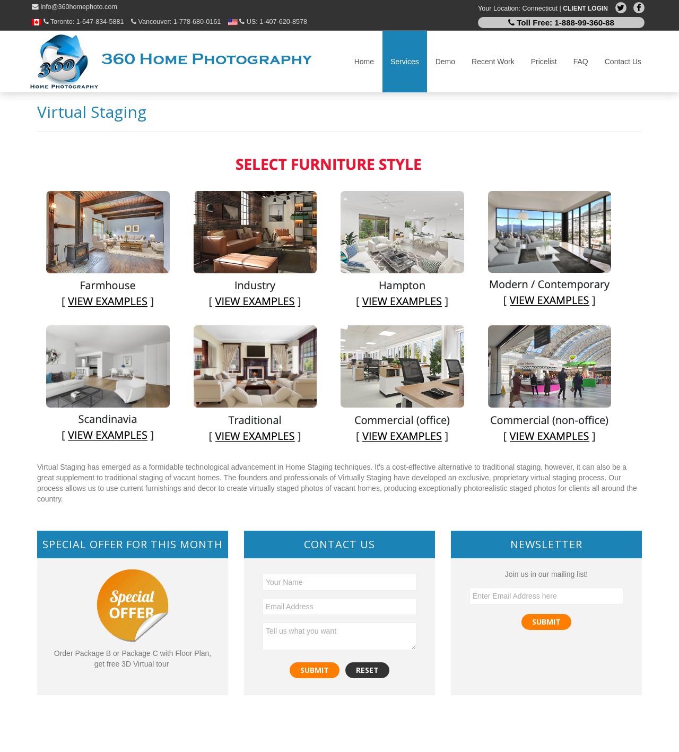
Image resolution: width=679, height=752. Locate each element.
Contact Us (623, 61)
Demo (445, 61)
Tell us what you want (339, 636)
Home (364, 61)
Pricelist (544, 61)
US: (267, 21)
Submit (546, 622)
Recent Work (493, 61)
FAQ (580, 61)
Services (404, 61)
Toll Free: (561, 22)
